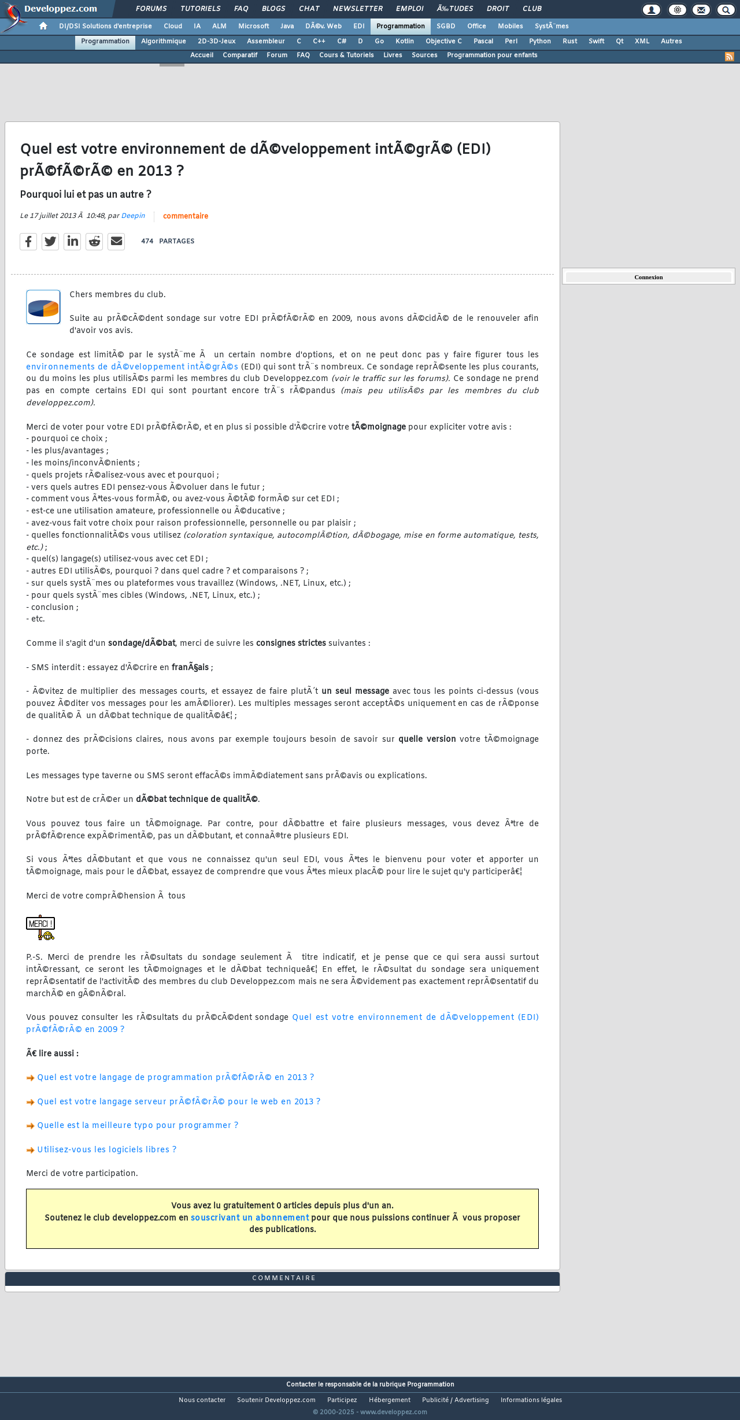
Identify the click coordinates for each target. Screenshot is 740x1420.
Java (287, 27)
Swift (596, 42)
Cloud (173, 27)
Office (476, 27)
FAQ (241, 9)
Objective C (444, 42)
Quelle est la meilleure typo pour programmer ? (137, 1133)
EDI (359, 27)
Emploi (409, 9)
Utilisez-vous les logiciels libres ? (106, 1157)
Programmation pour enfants (492, 55)
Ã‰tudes (455, 9)
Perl (511, 42)
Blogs (273, 9)
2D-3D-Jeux (216, 42)
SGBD (446, 27)
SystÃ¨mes (552, 27)
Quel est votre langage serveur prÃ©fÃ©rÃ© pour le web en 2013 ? (179, 1109)
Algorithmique (163, 42)
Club (531, 9)
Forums (151, 9)
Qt (619, 42)
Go (379, 42)
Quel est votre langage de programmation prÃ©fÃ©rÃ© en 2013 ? (175, 1085)
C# (341, 42)
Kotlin (404, 42)
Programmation (400, 27)
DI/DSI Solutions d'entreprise (105, 27)
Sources (425, 55)
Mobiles (510, 27)
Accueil (201, 55)
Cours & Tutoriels (346, 55)
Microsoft (253, 27)
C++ (319, 42)
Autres (671, 42)
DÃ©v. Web (323, 27)
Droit (498, 9)
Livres (392, 55)
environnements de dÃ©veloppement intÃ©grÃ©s (132, 374)
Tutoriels (200, 9)
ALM (219, 27)
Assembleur (266, 42)
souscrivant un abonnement (250, 1225)
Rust (570, 42)
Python (540, 42)
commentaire (185, 223)
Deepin (133, 223)
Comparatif (240, 55)
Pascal (483, 42)
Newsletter (357, 9)
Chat (309, 9)
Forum (277, 55)
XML (642, 42)
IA (197, 27)
